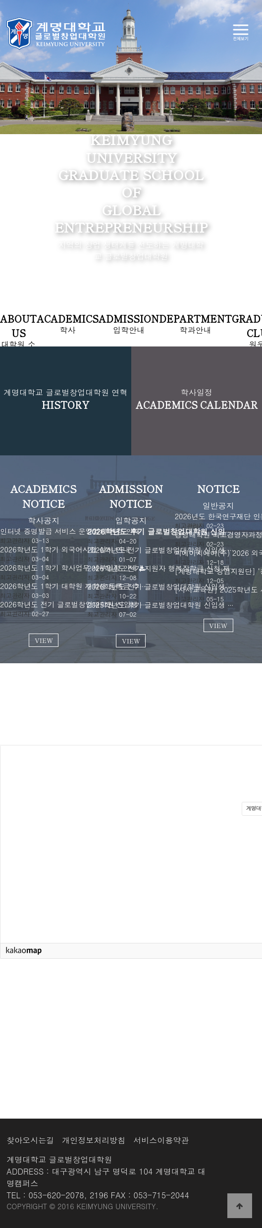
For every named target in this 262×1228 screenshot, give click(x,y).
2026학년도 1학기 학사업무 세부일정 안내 (68, 568)
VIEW (44, 640)
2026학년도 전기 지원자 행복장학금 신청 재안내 (165, 568)
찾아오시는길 (30, 1140)
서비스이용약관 (161, 1140)
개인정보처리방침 (93, 1140)
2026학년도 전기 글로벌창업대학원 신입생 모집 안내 (172, 586)
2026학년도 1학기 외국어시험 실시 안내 (65, 549)
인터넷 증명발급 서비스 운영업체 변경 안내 (70, 531)
